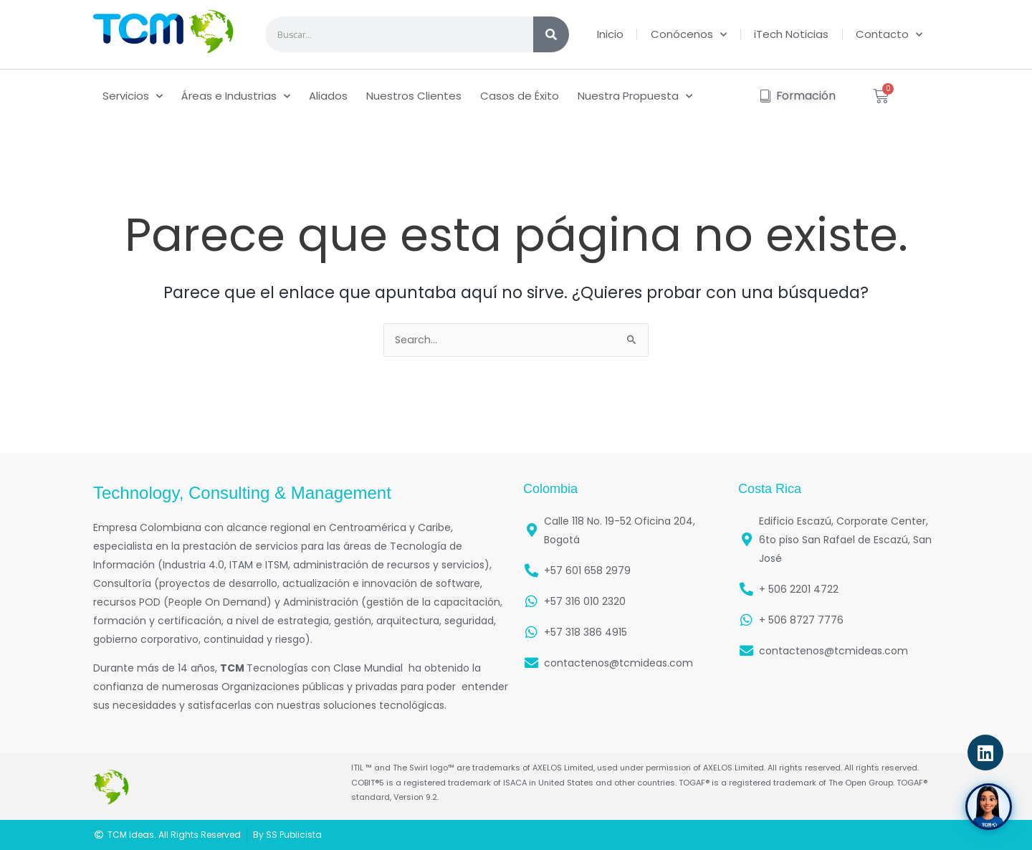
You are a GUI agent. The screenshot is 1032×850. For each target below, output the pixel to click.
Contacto (889, 35)
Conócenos (689, 35)
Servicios (132, 96)
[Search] (551, 34)
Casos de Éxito (519, 95)
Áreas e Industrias (235, 96)
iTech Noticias (791, 34)
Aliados (328, 95)
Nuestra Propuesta (635, 96)
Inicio (610, 34)
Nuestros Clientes (414, 95)
